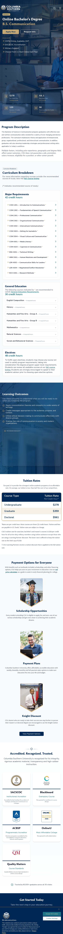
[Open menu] (60, 8)
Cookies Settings (52, 918)
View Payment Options (31, 734)
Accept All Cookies (52, 914)
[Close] (59, 909)
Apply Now (11, 32)
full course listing (31, 178)
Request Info (29, 32)
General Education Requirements (25, 292)
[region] (31, 920)
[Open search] (54, 8)
